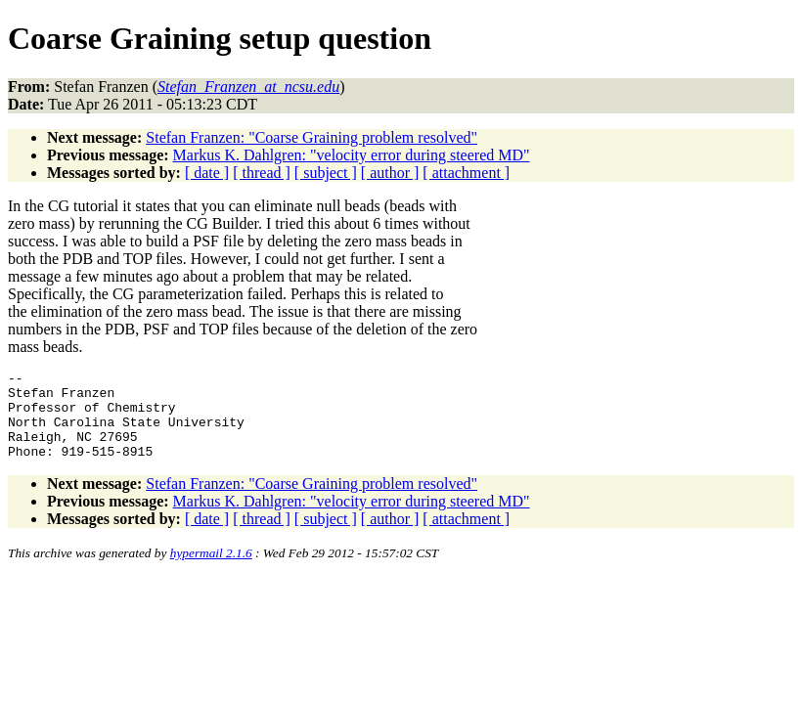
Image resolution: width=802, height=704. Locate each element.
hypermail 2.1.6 (211, 570)
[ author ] (390, 172)
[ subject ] (325, 172)
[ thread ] (261, 172)
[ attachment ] (466, 172)
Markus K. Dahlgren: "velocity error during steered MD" (351, 155)
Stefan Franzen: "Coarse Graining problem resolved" (311, 137)
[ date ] (207, 172)
